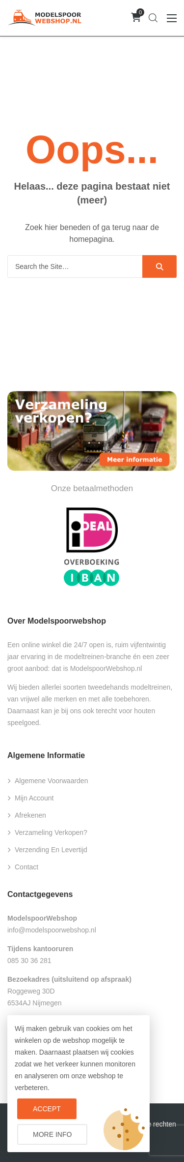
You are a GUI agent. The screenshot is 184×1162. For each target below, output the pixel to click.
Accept (47, 1109)
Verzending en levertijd (51, 850)
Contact (26, 867)
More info (52, 1134)
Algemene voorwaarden (51, 781)
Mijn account (34, 798)
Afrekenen (30, 815)
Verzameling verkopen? (51, 832)
